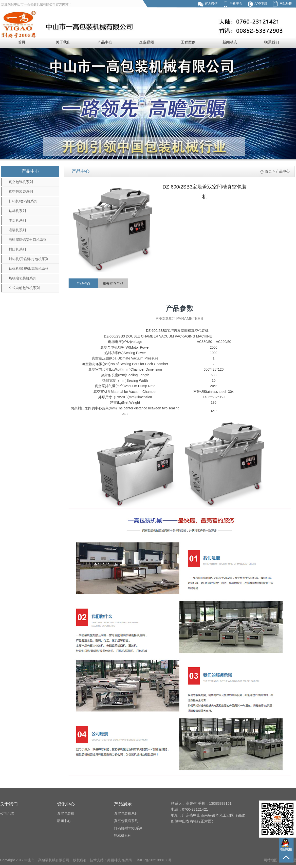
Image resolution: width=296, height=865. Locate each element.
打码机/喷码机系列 (23, 201)
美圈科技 (114, 860)
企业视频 (146, 42)
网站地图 (285, 3)
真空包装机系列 (21, 182)
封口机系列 (17, 249)
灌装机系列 (17, 230)
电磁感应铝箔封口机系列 (28, 240)
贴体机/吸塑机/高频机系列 (29, 269)
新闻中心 (64, 821)
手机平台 (236, 3)
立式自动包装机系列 (24, 288)
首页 (21, 42)
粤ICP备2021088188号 (154, 860)
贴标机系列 (17, 211)
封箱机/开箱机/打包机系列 (29, 259)
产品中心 (104, 42)
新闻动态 (229, 42)
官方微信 (211, 3)
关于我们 (63, 42)
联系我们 (271, 42)
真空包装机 (65, 813)
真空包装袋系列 (21, 191)
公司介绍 (7, 813)
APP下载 (261, 3)
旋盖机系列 (17, 220)
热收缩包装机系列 (22, 278)
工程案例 (188, 42)
